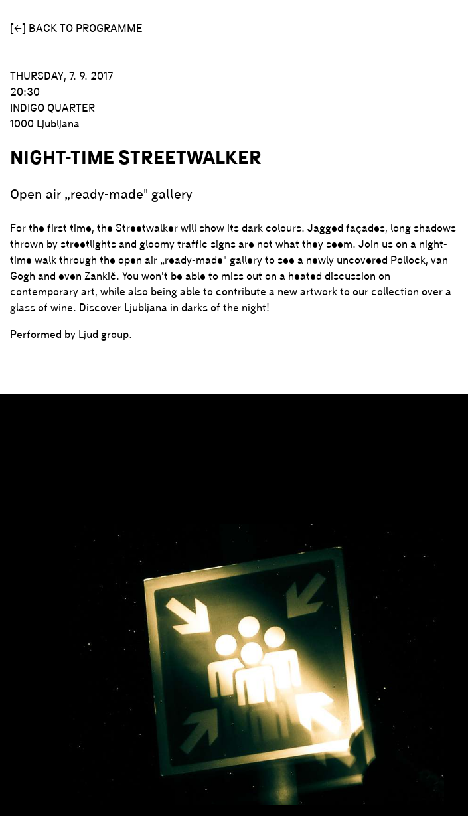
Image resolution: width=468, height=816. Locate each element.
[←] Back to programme (76, 28)
